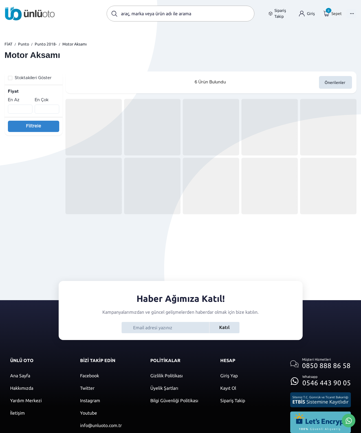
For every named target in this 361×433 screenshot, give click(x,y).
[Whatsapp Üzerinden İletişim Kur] (348, 420)
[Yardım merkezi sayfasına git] (39, 400)
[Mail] (109, 425)
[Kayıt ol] (249, 388)
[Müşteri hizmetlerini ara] (320, 364)
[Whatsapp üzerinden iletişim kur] (320, 379)
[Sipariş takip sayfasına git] (279, 14)
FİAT (8, 44)
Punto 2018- (46, 44)
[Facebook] (109, 375)
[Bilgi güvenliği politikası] (179, 400)
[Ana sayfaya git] (30, 14)
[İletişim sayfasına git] (39, 413)
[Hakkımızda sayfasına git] (39, 388)
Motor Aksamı (74, 44)
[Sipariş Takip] (249, 400)
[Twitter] (109, 388)
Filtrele (33, 126)
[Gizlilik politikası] (179, 375)
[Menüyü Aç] (351, 13)
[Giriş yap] (307, 14)
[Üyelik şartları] (179, 388)
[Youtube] (109, 413)
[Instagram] (109, 400)
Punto (23, 44)
